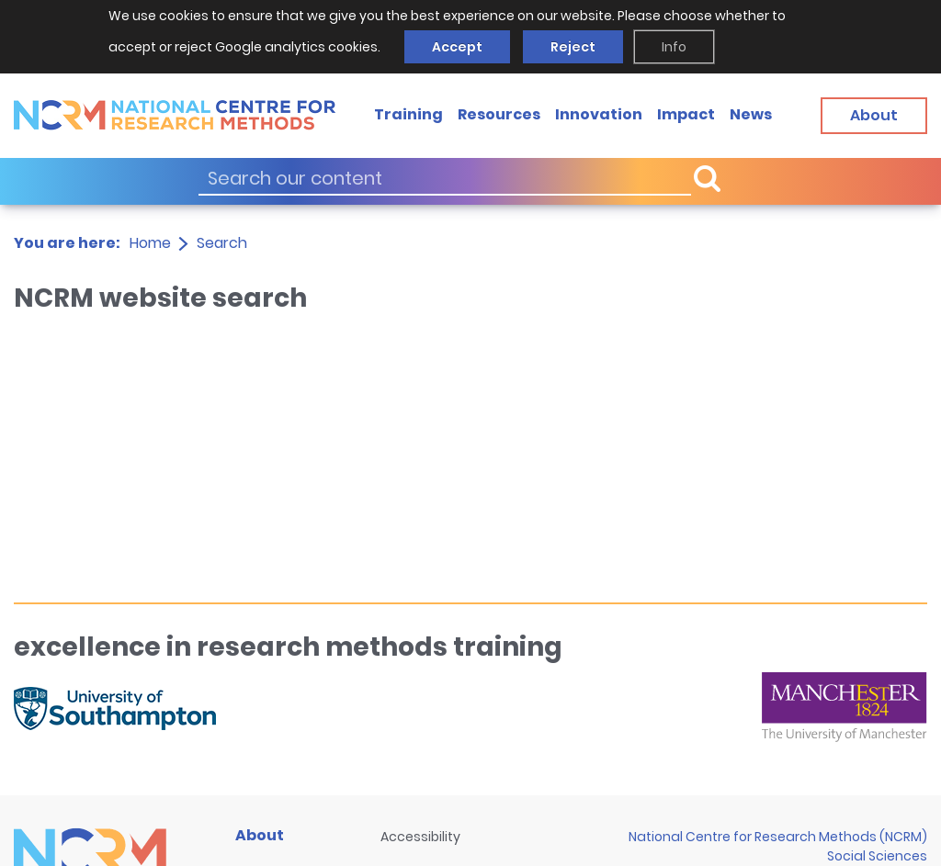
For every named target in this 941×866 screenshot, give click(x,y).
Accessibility (420, 836)
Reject (572, 47)
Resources (499, 114)
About (259, 835)
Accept (457, 47)
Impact (686, 114)
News (751, 114)
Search (222, 242)
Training (408, 114)
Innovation (598, 114)
